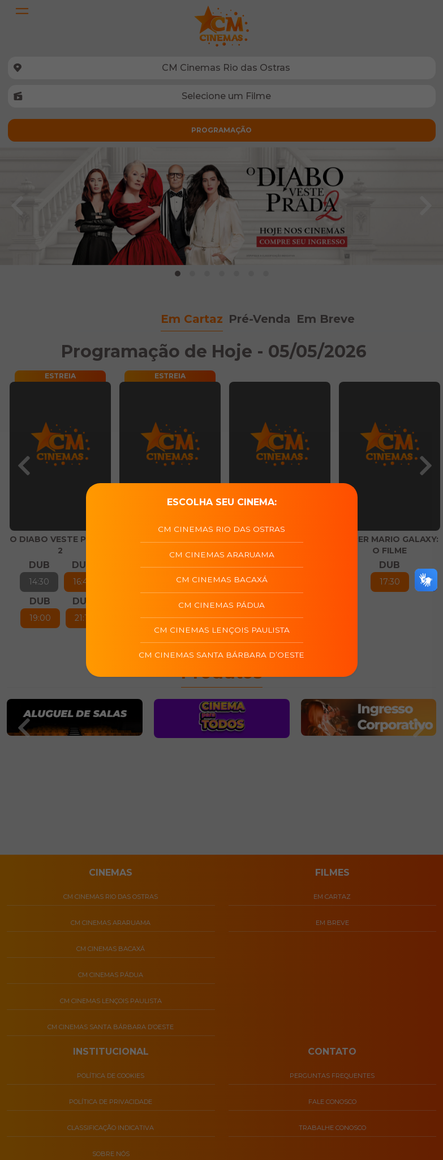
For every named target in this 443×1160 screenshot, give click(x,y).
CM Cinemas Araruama (221, 554)
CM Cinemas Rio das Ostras (221, 529)
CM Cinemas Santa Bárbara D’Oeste (221, 654)
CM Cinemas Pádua (221, 604)
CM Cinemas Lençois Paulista (222, 629)
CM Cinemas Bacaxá (222, 579)
